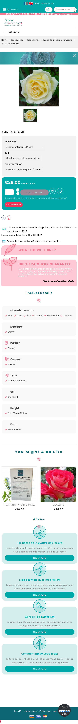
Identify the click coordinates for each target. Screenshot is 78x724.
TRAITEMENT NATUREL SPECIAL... (19, 505)
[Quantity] (9, 192)
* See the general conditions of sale (58, 281)
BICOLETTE (58, 505)
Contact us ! (61, 198)
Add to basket (34, 193)
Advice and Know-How (44, 3)
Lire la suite (39, 558)
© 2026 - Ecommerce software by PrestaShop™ (39, 711)
